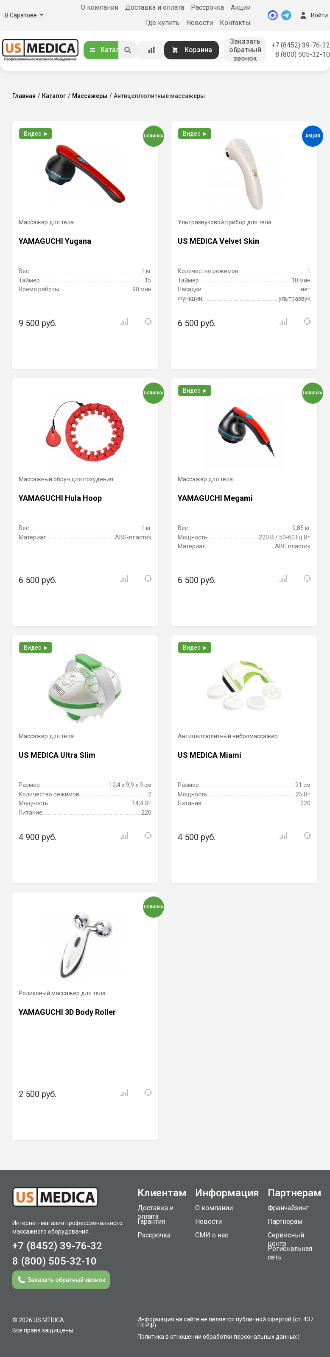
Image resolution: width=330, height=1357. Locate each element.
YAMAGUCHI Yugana (55, 241)
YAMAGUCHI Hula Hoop (60, 498)
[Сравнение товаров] (151, 50)
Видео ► (36, 133)
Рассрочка (207, 7)
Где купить (162, 23)
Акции (241, 7)
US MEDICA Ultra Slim (57, 755)
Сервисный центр (286, 1239)
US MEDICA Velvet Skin (218, 241)
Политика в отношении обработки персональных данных (217, 1336)
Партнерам (285, 1221)
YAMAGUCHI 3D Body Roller (67, 1012)
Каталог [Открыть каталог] (108, 50)
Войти (313, 15)
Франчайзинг (288, 1208)
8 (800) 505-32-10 (302, 54)
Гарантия (151, 1221)
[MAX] (273, 15)
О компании (99, 7)
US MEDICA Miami (209, 755)
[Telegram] (286, 15)
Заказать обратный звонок (245, 49)
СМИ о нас (211, 1235)
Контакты (235, 23)
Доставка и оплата (154, 7)
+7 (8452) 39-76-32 (300, 45)
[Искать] (127, 50)
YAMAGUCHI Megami (215, 498)
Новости (199, 23)
